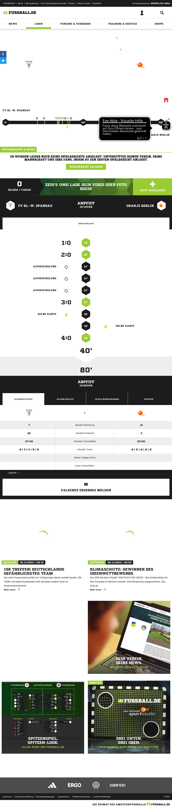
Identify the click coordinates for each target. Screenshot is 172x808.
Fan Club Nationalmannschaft (53, 3)
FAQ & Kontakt (84, 3)
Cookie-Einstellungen (102, 797)
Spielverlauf (86, 223)
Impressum (7, 797)
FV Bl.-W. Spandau (29, 77)
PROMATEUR (9, 3)
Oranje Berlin (141, 77)
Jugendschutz (63, 797)
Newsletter (96, 3)
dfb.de (20, 3)
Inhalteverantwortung (81, 797)
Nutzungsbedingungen (45, 797)
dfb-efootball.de (32, 3)
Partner (72, 3)
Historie (149, 399)
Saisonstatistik (23, 399)
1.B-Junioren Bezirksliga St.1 (86, 38)
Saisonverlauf (65, 399)
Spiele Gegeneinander (107, 399)
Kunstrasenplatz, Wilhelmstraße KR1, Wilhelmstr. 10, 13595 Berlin (86, 49)
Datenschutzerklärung (24, 797)
